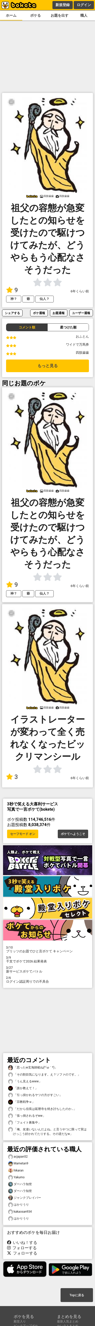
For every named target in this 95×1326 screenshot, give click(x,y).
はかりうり (18, 1204)
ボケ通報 (39, 313)
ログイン (84, 5)
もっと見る (47, 366)
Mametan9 (18, 1163)
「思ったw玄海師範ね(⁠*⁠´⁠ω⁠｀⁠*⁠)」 (33, 1067)
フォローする (22, 1247)
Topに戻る (76, 1295)
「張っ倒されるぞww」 (27, 1115)
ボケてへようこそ (73, 834)
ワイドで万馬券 (77, 344)
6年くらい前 (80, 291)
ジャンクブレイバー (24, 1197)
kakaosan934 (20, 1211)
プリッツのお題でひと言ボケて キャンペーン (47, 949)
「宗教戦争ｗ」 (21, 1102)
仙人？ (44, 299)
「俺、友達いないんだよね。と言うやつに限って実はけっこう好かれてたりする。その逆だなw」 (47, 1131)
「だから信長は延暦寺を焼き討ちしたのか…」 (42, 1109)
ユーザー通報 (81, 313)
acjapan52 (18, 1156)
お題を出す (59, 15)
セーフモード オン (22, 834)
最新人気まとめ (67, 1321)
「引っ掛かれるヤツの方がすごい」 (35, 1095)
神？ (13, 299)
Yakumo (16, 1177)
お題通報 (58, 313)
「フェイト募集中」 (24, 1122)
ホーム (11, 15)
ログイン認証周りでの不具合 (47, 979)
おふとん (82, 336)
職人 (83, 15)
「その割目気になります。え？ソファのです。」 (44, 1074)
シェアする (12, 313)
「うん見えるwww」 (25, 1081)
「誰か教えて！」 (23, 1088)
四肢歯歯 (82, 352)
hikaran (16, 1170)
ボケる (35, 15)
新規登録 (62, 5)
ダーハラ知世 (20, 1184)
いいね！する (22, 1242)
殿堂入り (20, 1321)
